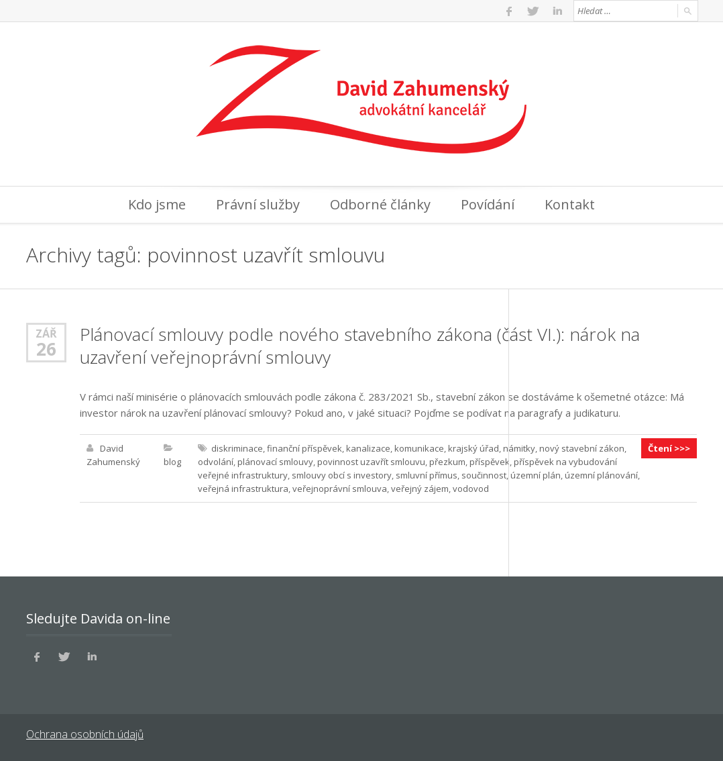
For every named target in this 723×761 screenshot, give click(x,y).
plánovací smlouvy (275, 462)
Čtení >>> (669, 448)
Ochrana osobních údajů (85, 734)
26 (46, 349)
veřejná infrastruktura (243, 489)
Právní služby (258, 204)
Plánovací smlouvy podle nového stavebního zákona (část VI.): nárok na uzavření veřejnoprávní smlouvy (360, 345)
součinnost (483, 475)
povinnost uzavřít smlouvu (371, 462)
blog (172, 462)
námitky (519, 448)
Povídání (487, 204)
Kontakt (570, 204)
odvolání (215, 462)
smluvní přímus (426, 475)
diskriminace (237, 448)
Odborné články (380, 204)
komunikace (419, 448)
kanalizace (368, 448)
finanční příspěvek (304, 448)
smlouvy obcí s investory (342, 475)
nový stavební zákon (581, 448)
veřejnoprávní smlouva (339, 489)
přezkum (447, 462)
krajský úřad (473, 448)
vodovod (471, 489)
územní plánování (601, 475)
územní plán (535, 475)
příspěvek (489, 462)
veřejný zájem (420, 489)
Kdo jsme (157, 204)
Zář (46, 333)
